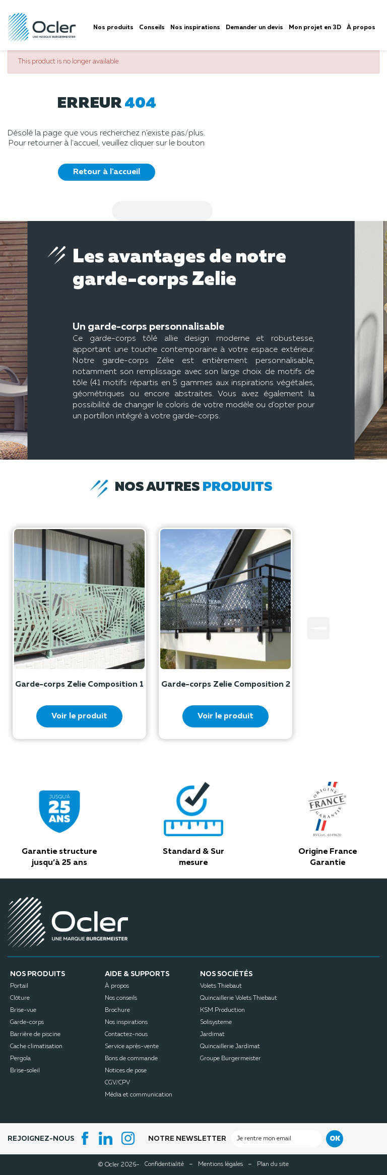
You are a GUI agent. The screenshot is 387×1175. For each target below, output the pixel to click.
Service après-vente (132, 1047)
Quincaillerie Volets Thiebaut (238, 998)
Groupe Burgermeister (230, 1059)
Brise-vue (23, 1010)
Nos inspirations (126, 1022)
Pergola (20, 1059)
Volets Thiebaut (221, 986)
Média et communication (138, 1095)
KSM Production (222, 1010)
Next (318, 628)
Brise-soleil (25, 1071)
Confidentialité (164, 1164)
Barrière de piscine (35, 1035)
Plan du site (273, 1164)
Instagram (129, 1138)
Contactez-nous (126, 1035)
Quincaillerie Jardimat (230, 1047)
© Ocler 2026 (119, 1164)
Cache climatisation (36, 1047)
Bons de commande (131, 1059)
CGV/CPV (117, 1083)
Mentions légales (220, 1164)
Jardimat (212, 1035)
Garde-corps (27, 1022)
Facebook (85, 1138)
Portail (19, 986)
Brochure (117, 1010)
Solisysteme (216, 1022)
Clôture (20, 998)
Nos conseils (121, 998)
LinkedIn (107, 1138)
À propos (117, 986)
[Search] (162, 211)
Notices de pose (126, 1071)
